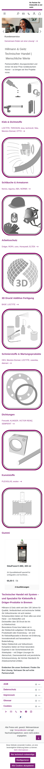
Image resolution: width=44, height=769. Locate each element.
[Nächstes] (40, 33)
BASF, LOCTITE (10, 307)
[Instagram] (31, 711)
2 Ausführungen (22, 590)
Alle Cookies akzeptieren (23, 766)
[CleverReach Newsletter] (6, 711)
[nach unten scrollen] (38, 737)
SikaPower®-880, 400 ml (19, 569)
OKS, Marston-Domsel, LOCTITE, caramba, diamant (20, 364)
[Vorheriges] (3, 33)
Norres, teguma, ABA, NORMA (16, 192)
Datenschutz (10, 689)
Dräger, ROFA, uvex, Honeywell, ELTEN (20, 250)
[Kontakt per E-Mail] (23, 13)
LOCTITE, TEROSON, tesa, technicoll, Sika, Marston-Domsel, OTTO (20, 132)
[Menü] (4, 13)
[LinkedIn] (21, 711)
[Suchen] (18, 13)
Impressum (9, 695)
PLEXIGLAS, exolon (12, 484)
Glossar (7, 700)
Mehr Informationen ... (22, 750)
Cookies (8, 706)
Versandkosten (20, 730)
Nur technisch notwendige (22, 754)
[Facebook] (26, 711)
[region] (22, 567)
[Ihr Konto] (34, 13)
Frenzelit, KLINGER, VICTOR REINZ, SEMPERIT (17, 425)
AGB (6, 684)
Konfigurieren (23, 760)
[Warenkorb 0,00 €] (39, 13)
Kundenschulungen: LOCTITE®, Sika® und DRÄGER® (21, 42)
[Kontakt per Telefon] (28, 13)
